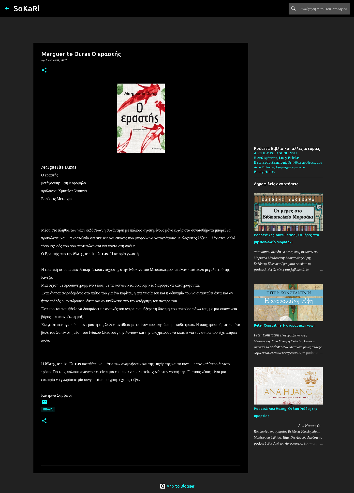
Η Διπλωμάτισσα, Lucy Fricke (276, 158)
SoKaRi (27, 8)
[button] (44, 70)
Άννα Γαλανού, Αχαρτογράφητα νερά (279, 167)
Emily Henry (264, 172)
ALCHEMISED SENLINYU (275, 153)
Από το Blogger (177, 486)
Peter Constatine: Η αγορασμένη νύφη (284, 325)
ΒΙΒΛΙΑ (48, 409)
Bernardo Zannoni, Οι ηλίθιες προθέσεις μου (288, 162)
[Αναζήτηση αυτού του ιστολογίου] (324, 8)
